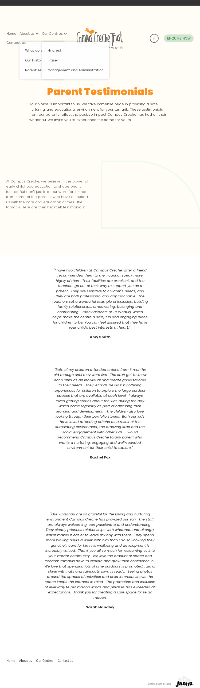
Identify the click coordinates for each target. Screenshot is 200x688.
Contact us (16, 42)
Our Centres (54, 33)
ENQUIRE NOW (179, 38)
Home (11, 33)
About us (29, 33)
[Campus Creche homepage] (100, 38)
